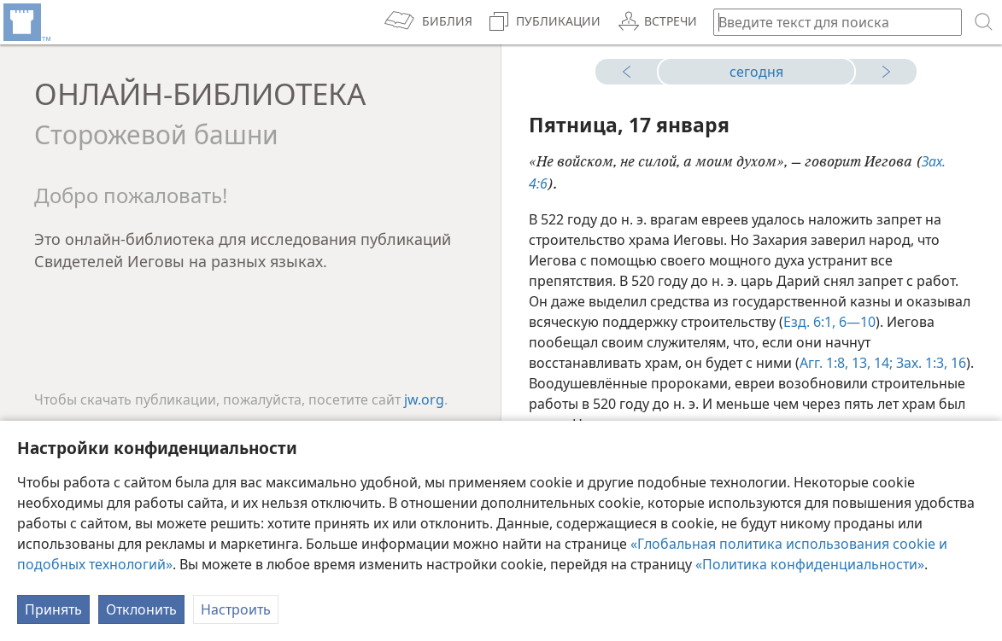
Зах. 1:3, (920, 362)
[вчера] (633, 71)
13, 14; (870, 362)
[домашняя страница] (25, 22)
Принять (53, 609)
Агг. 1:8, (824, 362)
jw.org (424, 399)
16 (956, 362)
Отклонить (141, 609)
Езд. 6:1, (809, 321)
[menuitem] (25, 22)
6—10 (855, 321)
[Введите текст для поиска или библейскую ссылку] (829, 21)
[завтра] (879, 71)
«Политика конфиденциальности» (809, 564)
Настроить (236, 609)
